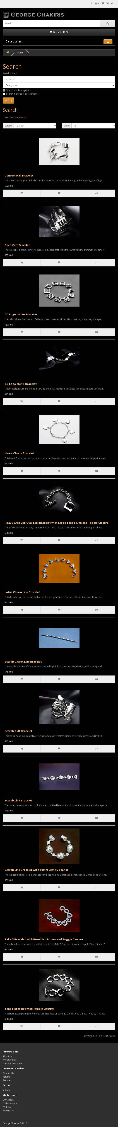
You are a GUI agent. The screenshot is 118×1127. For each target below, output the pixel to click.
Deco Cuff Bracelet (17, 245)
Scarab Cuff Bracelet (18, 731)
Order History (10, 1103)
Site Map (7, 1080)
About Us (7, 1056)
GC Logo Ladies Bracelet (21, 314)
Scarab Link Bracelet (18, 800)
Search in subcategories (16, 90)
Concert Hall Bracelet (19, 175)
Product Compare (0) (15, 117)
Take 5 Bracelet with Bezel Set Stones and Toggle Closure (44, 939)
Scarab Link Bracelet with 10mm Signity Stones (36, 869)
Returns (6, 1076)
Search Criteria (10, 73)
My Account (8, 1099)
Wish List (7, 1107)
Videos (6, 1090)
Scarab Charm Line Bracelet (23, 661)
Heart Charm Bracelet (19, 453)
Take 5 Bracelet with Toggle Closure (29, 1008)
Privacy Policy (9, 1059)
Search (20, 52)
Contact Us (8, 1073)
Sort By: (8, 125)
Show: (67, 125)
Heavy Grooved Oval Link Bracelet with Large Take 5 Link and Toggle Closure (57, 522)
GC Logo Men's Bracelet (21, 384)
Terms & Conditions (13, 1063)
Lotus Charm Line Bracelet (22, 592)
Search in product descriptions (20, 93)
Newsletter (8, 1110)
